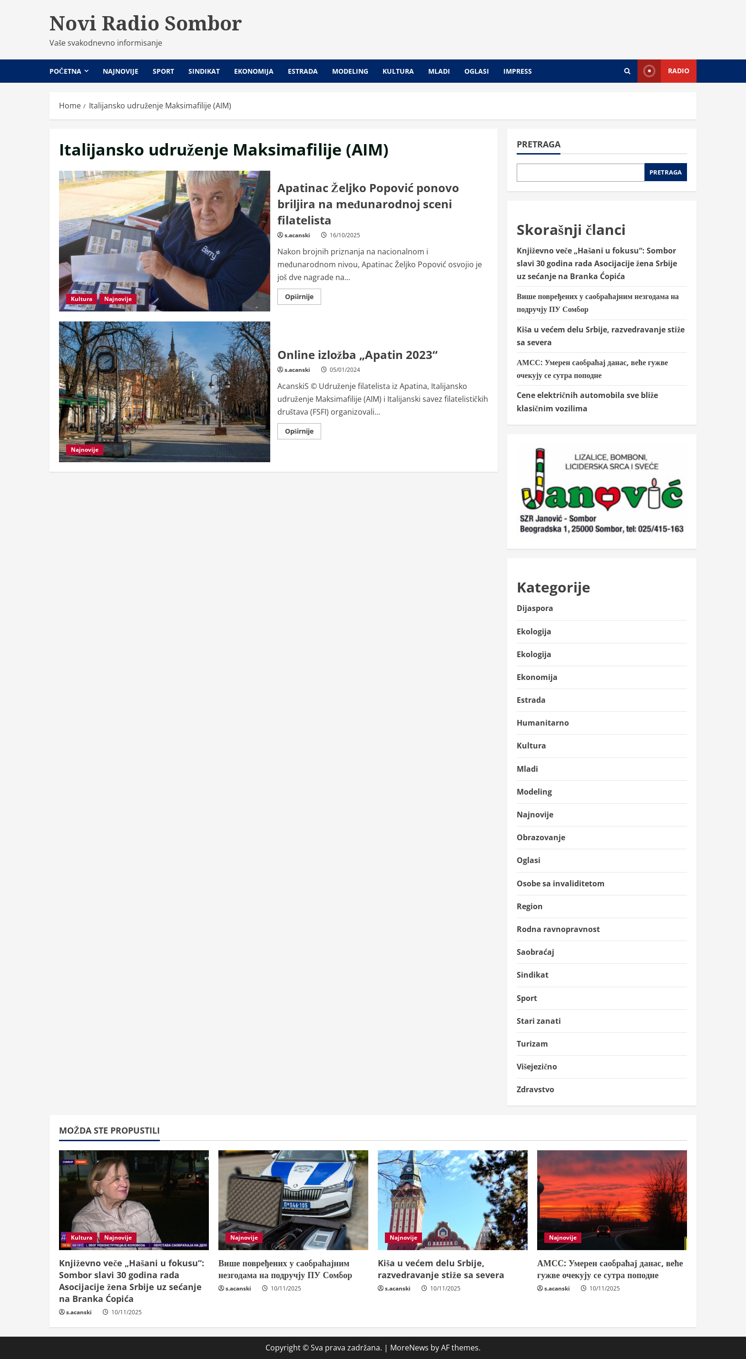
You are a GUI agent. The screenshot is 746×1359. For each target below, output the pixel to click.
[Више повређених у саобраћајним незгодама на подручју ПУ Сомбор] (293, 1200)
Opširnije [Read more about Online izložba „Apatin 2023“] (303, 432)
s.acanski (297, 235)
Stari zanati (539, 1021)
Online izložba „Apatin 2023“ (164, 391)
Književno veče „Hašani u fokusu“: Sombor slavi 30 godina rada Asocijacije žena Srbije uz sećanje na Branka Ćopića (597, 263)
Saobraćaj (535, 952)
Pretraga (538, 144)
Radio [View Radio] (663, 71)
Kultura (398, 71)
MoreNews (409, 1347)
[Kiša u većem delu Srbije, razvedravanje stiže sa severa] (453, 1200)
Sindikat (204, 71)
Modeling (350, 71)
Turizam (532, 1044)
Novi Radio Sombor (145, 23)
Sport (163, 71)
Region (530, 906)
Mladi (439, 71)
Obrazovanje (541, 837)
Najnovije (120, 71)
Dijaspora (535, 608)
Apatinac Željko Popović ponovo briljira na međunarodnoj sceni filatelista (164, 241)
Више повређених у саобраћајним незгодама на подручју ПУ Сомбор (285, 1269)
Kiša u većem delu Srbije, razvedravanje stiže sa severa (441, 1269)
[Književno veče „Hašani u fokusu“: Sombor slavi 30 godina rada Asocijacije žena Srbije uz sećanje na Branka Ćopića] (134, 1200)
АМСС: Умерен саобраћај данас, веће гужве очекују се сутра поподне (610, 1269)
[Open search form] (627, 71)
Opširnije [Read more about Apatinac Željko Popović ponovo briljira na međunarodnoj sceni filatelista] (303, 298)
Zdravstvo (535, 1089)
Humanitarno (543, 723)
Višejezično (537, 1066)
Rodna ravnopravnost (558, 929)
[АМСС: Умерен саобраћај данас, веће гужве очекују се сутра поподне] (612, 1200)
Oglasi (476, 71)
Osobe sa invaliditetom (561, 883)
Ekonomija (254, 71)
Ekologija (534, 631)
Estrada (303, 71)
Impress (517, 71)
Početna (65, 71)
